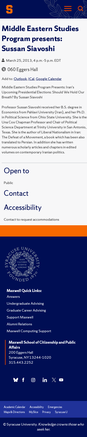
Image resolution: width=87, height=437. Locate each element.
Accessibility (37, 407)
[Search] (80, 9)
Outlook (20, 78)
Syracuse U (61, 412)
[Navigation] (68, 9)
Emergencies (55, 407)
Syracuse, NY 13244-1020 (30, 357)
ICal (31, 78)
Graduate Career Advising (26, 310)
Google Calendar (49, 78)
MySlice (33, 412)
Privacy (46, 412)
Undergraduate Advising (25, 303)
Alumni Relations (19, 324)
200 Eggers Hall (21, 352)
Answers (13, 296)
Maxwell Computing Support (29, 330)
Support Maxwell (20, 317)
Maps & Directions (14, 412)
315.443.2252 (21, 362)
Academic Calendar (14, 407)
